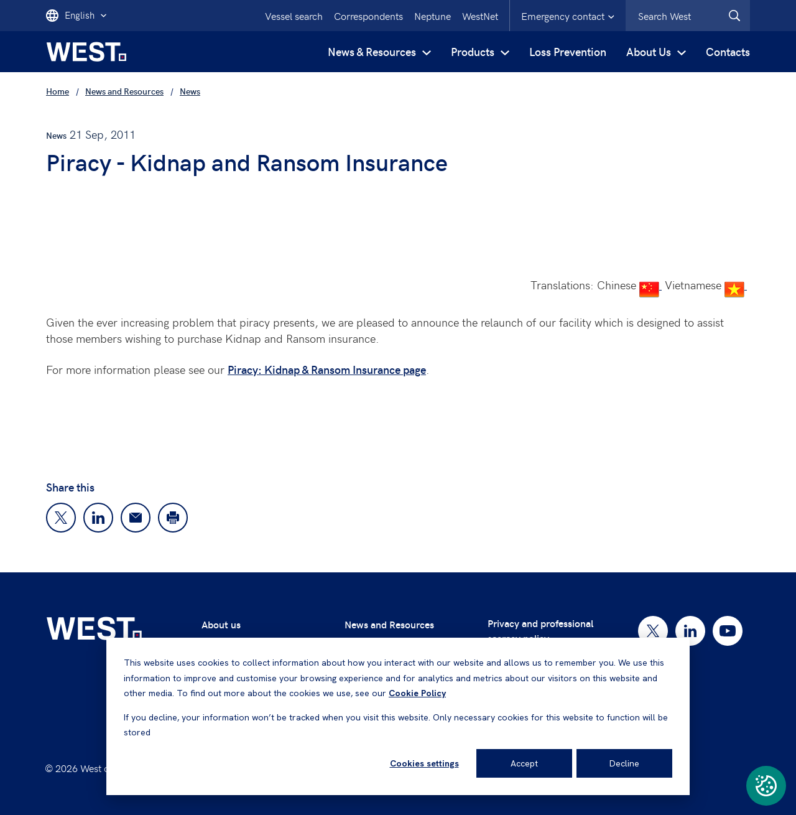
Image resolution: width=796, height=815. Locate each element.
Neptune (432, 15)
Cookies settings (424, 763)
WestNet (480, 15)
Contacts (728, 51)
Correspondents (368, 15)
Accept (524, 763)
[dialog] (398, 716)
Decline (624, 763)
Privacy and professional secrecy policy (540, 631)
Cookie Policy (417, 693)
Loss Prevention (567, 51)
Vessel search (294, 15)
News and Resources (389, 624)
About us (221, 624)
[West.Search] (734, 15)
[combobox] (688, 15)
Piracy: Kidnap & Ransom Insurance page (327, 369)
